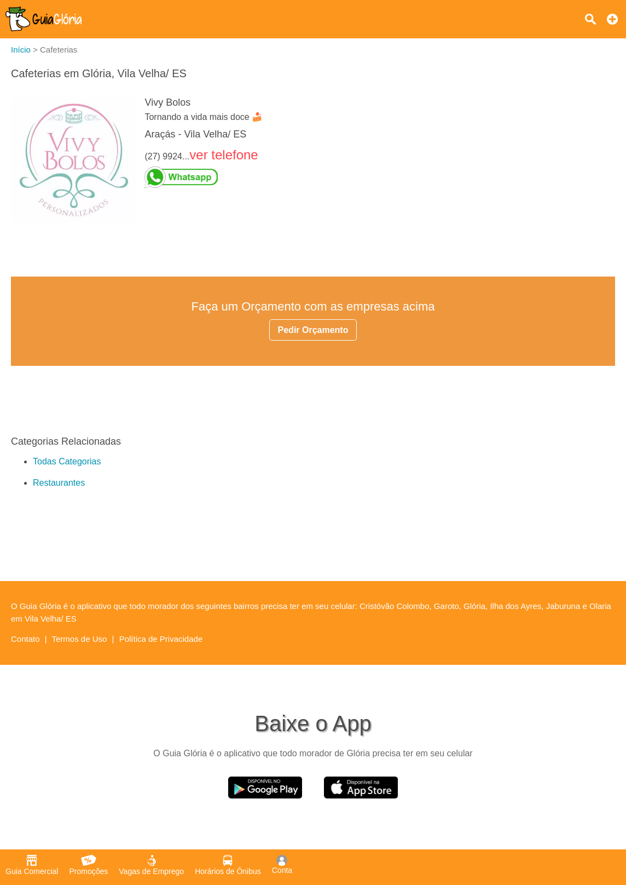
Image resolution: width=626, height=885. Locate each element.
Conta (282, 865)
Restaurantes (59, 482)
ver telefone (223, 154)
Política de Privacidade (161, 638)
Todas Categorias (67, 461)
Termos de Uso (79, 638)
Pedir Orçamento (313, 330)
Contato (25, 638)
